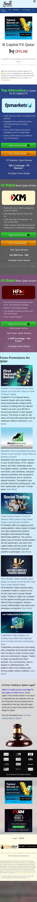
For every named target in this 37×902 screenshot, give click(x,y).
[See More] (12, 489)
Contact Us (8, 853)
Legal (25, 853)
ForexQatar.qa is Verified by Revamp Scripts (25, 872)
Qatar (3, 10)
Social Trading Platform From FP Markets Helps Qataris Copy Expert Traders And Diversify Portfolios (17, 519)
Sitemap (34, 853)
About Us (3, 853)
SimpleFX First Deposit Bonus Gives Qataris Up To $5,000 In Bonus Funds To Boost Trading (18, 391)
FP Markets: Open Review (19, 161)
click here (32, 266)
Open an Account (19, 145)
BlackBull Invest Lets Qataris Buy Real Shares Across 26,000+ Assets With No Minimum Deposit (18, 454)
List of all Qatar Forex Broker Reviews (18, 774)
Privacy (14, 853)
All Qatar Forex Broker (19, 175)
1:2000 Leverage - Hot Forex (20, 328)
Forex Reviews (26, 10)
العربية (15, 838)
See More (28, 877)
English (16, 10)
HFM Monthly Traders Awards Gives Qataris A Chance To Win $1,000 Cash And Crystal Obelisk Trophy (18, 582)
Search (29, 853)
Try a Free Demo (19, 153)
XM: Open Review (19, 251)
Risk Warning (20, 853)
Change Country (31, 846)
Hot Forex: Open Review (19, 334)
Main (9, 10)
